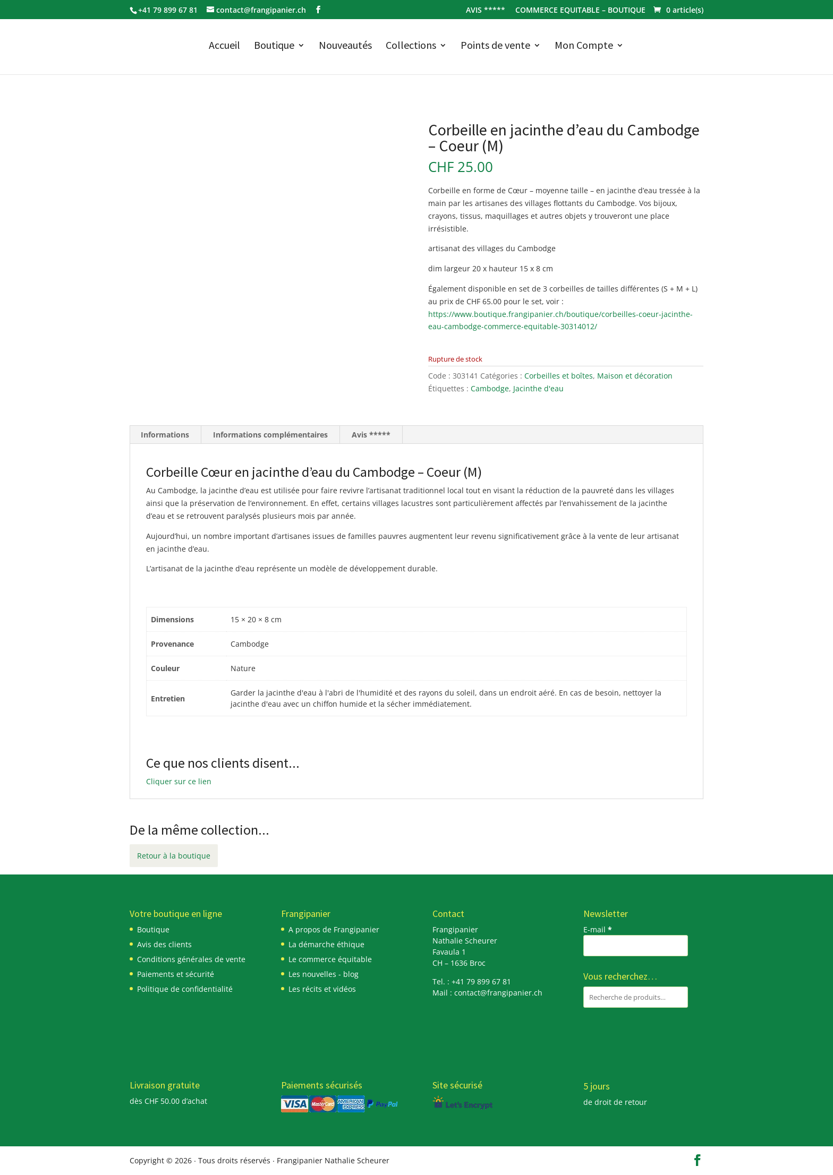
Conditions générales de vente (191, 959)
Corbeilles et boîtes (558, 376)
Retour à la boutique (173, 856)
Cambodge (490, 388)
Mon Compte (584, 46)
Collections (411, 46)
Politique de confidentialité (185, 989)
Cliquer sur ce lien (178, 781)
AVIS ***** (485, 10)
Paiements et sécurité (175, 974)
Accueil (224, 46)
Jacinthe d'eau (538, 388)
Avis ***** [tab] (371, 435)
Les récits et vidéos (322, 989)
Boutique (274, 46)
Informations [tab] (165, 435)
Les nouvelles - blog (323, 974)
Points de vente (495, 46)
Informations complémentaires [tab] (270, 435)
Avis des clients (164, 944)
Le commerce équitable (330, 959)
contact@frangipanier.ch (498, 993)
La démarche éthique (326, 944)
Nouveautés (345, 46)
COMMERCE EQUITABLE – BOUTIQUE (580, 10)
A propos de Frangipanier (333, 929)
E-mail (597, 929)
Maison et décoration (635, 376)
